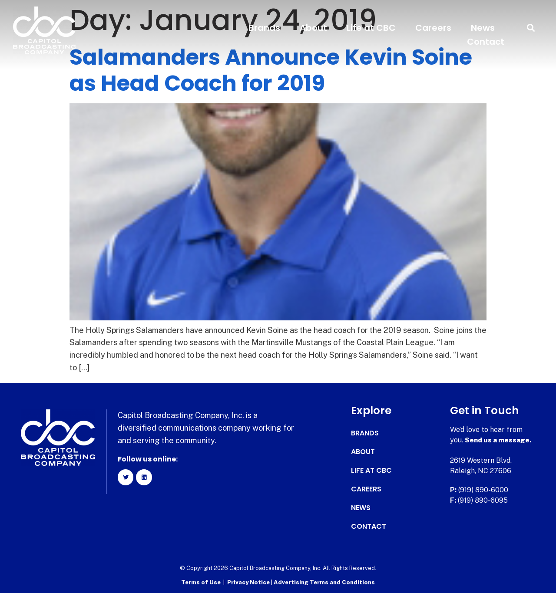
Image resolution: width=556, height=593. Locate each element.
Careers (433, 28)
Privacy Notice (249, 582)
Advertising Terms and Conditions (324, 582)
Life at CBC (371, 28)
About (313, 28)
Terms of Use (201, 582)
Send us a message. (498, 440)
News (483, 28)
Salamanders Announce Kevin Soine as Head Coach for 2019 (271, 70)
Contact (485, 42)
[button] (531, 28)
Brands (264, 28)
